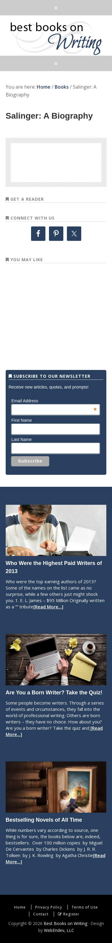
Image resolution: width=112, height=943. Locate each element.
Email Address (54, 400)
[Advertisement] (66, 161)
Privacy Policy (48, 907)
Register (71, 914)
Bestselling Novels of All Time (44, 820)
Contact (40, 914)
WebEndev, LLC (59, 930)
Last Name (21, 439)
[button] (56, 7)
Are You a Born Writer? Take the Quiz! (54, 693)
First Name (21, 420)
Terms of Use (85, 907)
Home (20, 907)
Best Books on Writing (56, 38)
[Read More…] (48, 607)
